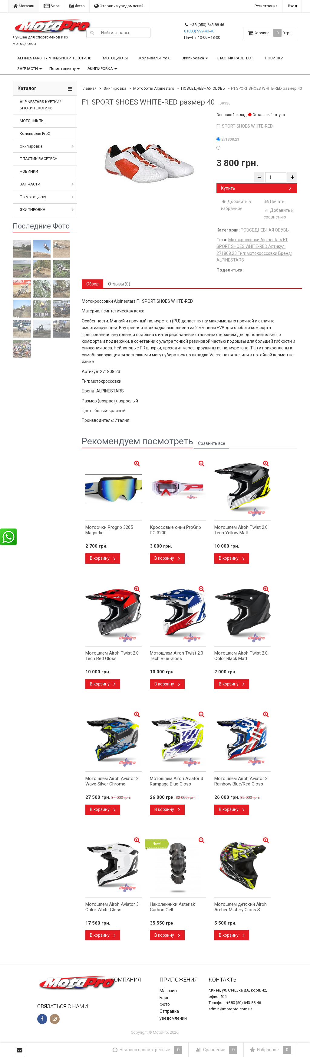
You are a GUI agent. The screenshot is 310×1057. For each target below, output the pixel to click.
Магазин (23, 6)
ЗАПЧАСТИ (27, 68)
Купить (256, 188)
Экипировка (192, 58)
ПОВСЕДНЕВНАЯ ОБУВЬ (203, 88)
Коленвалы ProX (154, 58)
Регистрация (266, 6)
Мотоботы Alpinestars (153, 88)
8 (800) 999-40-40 (199, 31)
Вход (292, 6)
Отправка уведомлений (118, 6)
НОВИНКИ (274, 58)
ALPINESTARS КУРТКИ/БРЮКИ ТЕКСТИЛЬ (54, 58)
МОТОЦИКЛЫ (115, 58)
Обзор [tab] (92, 284)
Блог (51, 6)
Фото (77, 6)
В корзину (103, 558)
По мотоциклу (62, 68)
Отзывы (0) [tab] (119, 284)
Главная (89, 88)
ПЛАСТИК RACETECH (234, 58)
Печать (274, 201)
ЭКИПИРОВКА (100, 68)
